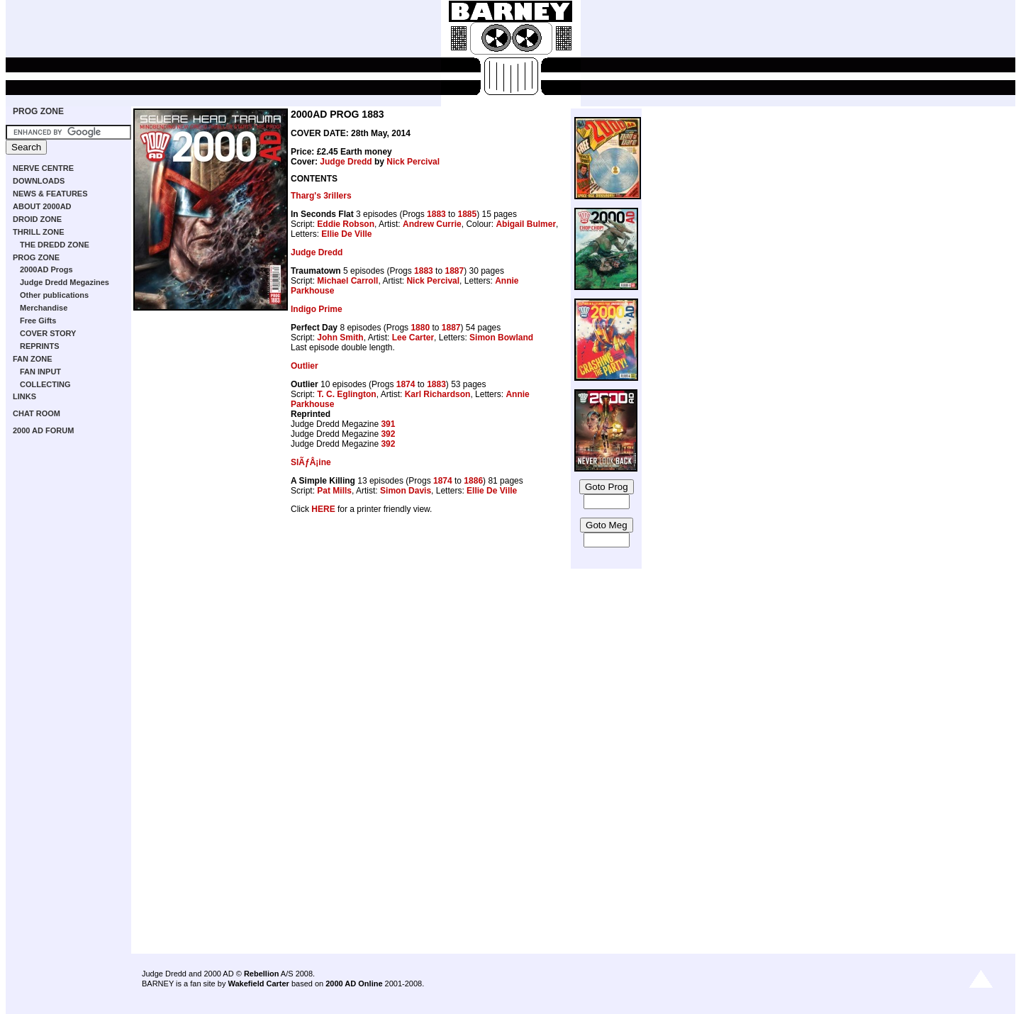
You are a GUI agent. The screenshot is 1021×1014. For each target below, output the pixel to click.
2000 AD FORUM (43, 430)
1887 (454, 271)
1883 (436, 214)
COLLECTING (45, 384)
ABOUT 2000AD (42, 206)
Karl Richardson (438, 394)
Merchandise (43, 307)
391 (388, 424)
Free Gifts (38, 320)
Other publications (54, 295)
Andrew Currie (432, 224)
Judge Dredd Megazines (64, 282)
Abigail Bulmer (526, 224)
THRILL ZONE (39, 232)
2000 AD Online (353, 983)
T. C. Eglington (346, 394)
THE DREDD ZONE (54, 244)
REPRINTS (40, 346)
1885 (466, 214)
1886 (473, 481)
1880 (420, 328)
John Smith (340, 337)
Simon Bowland (501, 337)
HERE (323, 509)
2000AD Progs (46, 269)
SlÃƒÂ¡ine (311, 462)
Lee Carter (413, 337)
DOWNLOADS (39, 181)
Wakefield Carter (258, 983)
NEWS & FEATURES (50, 193)
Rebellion (261, 973)
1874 (405, 384)
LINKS (24, 396)
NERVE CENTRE (43, 168)
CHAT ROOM (36, 413)
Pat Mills (334, 491)
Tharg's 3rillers (321, 196)
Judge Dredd (346, 162)
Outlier (304, 366)
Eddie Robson (345, 224)
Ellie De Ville (346, 234)
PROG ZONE (38, 111)
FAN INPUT (40, 371)
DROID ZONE (37, 219)
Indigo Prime (316, 309)
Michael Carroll (347, 281)
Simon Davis (405, 491)
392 (388, 434)
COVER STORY (48, 333)
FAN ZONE (32, 359)
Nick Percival (413, 162)
